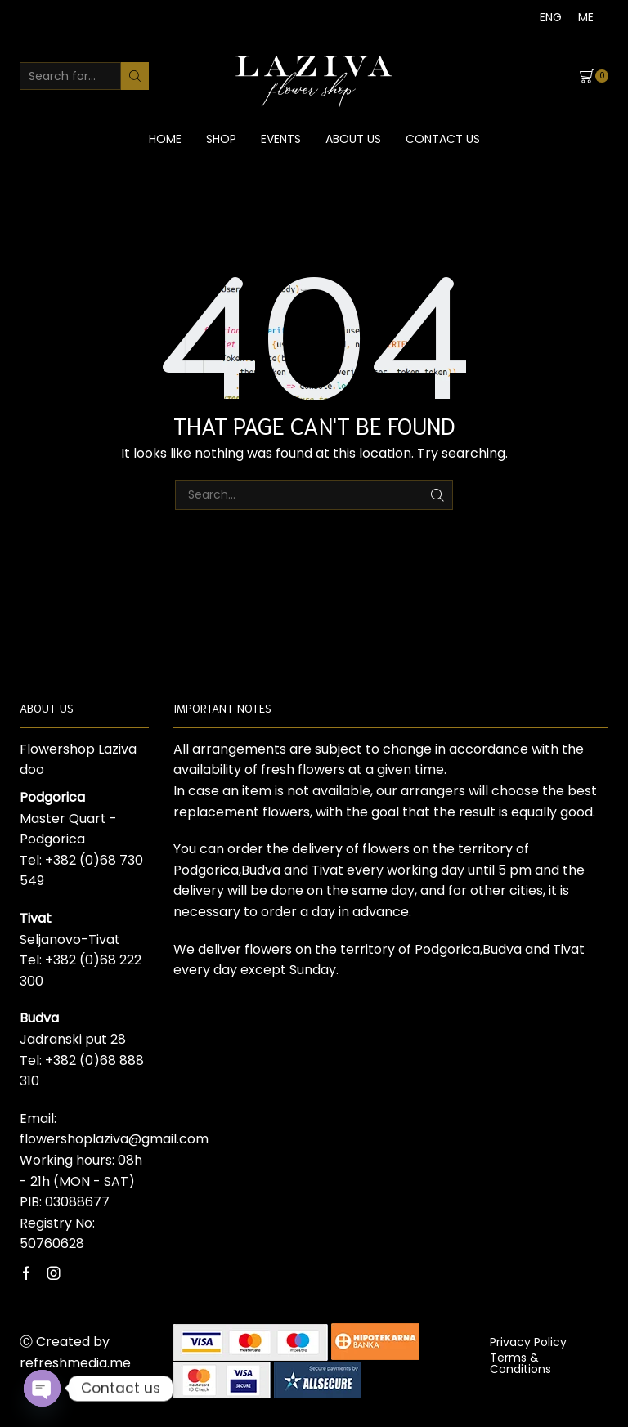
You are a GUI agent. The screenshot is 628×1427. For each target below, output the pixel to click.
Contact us (443, 139)
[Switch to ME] (586, 17)
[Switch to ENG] (551, 17)
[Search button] (135, 76)
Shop (221, 139)
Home (165, 139)
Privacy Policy (528, 1342)
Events (281, 139)
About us (353, 139)
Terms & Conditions (520, 1363)
